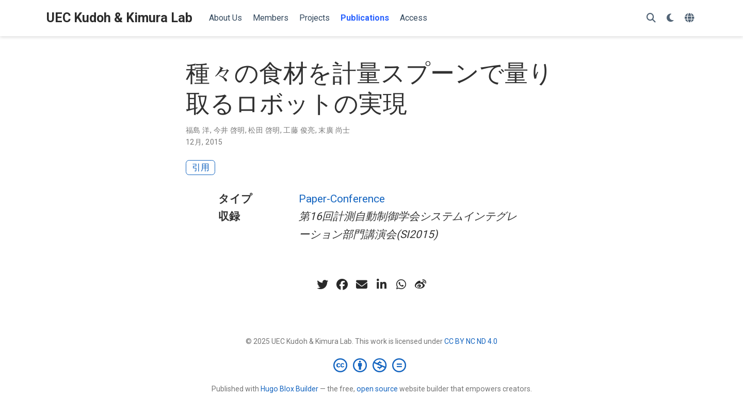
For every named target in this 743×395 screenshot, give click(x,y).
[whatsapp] (401, 284)
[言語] (691, 18)
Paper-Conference (342, 199)
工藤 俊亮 (299, 130)
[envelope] (361, 284)
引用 (200, 167)
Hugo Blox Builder (289, 389)
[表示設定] (670, 18)
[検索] (651, 18)
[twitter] (322, 284)
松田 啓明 (264, 130)
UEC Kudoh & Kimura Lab (119, 17)
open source (377, 389)
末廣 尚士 (334, 130)
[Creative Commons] (371, 365)
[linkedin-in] (381, 284)
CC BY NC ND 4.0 (470, 341)
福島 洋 (198, 130)
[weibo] (420, 284)
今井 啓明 (229, 130)
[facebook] (342, 284)
